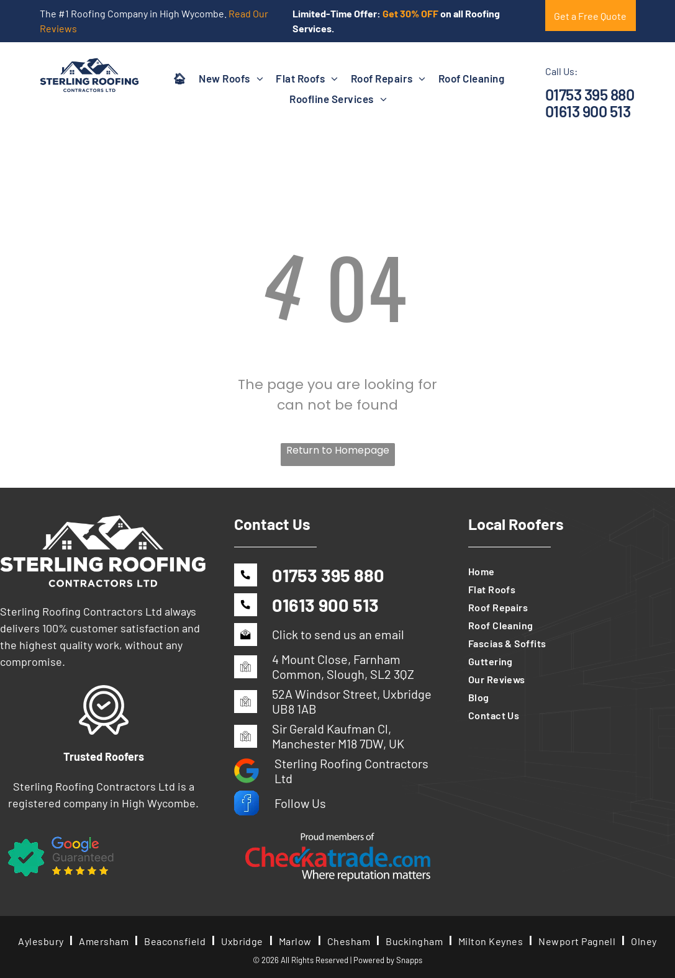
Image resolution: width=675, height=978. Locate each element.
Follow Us (300, 803)
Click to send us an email (338, 634)
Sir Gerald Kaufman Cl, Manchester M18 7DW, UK (338, 736)
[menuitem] (179, 78)
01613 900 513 (588, 111)
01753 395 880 (590, 94)
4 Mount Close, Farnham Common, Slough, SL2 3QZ (343, 666)
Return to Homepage (337, 450)
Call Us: (561, 71)
